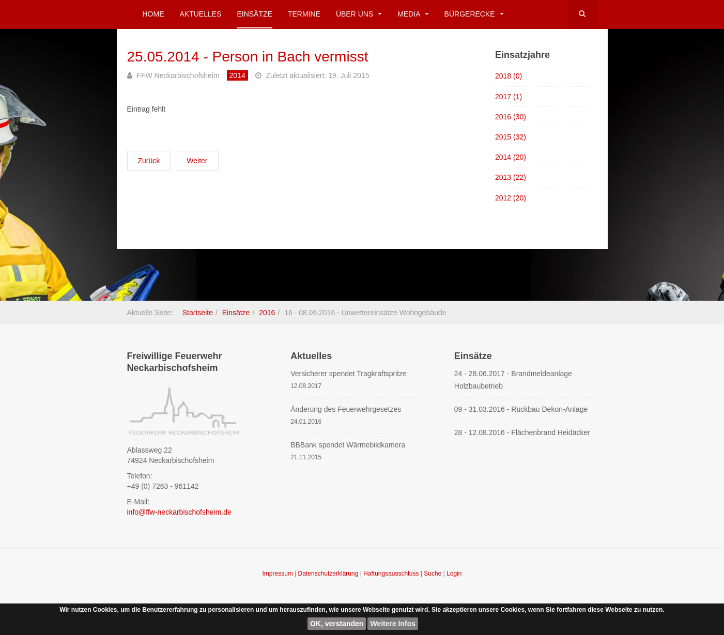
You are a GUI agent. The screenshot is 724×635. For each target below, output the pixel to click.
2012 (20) (510, 198)
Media (412, 14)
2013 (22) (510, 177)
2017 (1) (508, 96)
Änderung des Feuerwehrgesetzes (345, 409)
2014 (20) (510, 157)
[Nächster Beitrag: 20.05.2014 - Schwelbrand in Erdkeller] (197, 161)
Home (153, 14)
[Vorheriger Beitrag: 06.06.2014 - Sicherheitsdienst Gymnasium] (149, 161)
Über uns (359, 14)
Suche (432, 573)
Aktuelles (201, 14)
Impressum (278, 573)
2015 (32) (510, 137)
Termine (304, 14)
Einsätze (254, 14)
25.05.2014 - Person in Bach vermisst (247, 57)
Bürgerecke (474, 14)
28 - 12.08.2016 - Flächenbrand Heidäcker (522, 432)
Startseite (197, 312)
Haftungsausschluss (392, 573)
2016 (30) (510, 117)
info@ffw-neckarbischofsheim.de (179, 512)
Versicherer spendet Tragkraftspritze (348, 373)
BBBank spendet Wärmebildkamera (347, 445)
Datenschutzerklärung (329, 573)
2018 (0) (508, 76)
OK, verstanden (336, 623)
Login (453, 573)
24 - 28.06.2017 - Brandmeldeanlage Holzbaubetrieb (513, 379)
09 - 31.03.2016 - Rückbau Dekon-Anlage (521, 409)
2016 (267, 312)
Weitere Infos (392, 623)
